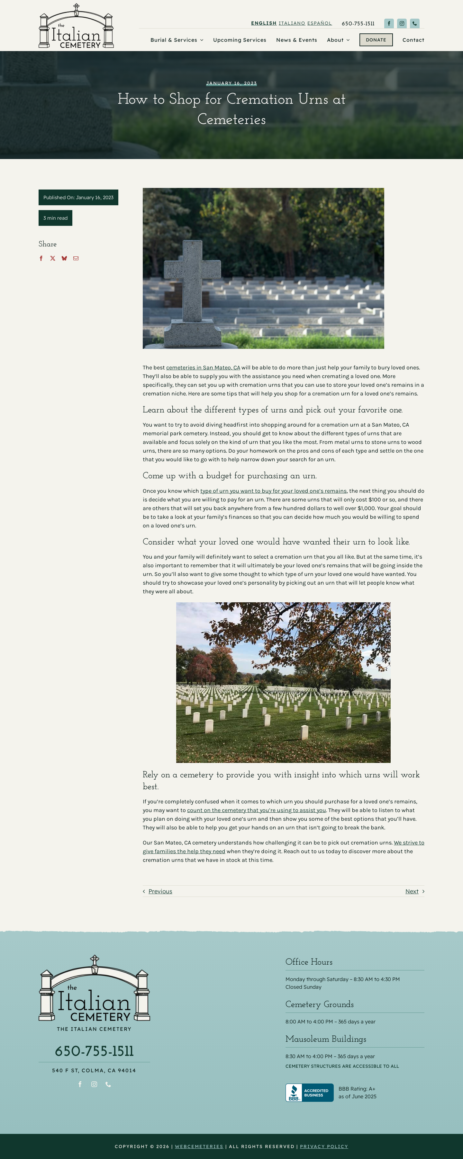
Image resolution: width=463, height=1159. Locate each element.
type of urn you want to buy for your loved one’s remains (273, 490)
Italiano (292, 23)
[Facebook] (41, 258)
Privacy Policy (324, 1146)
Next (412, 891)
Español (319, 23)
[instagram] (402, 23)
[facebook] (389, 23)
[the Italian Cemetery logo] (76, 6)
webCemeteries (199, 1146)
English (264, 23)
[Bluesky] (64, 258)
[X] (53, 258)
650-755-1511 (94, 1052)
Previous (160, 891)
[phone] (415, 23)
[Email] (76, 258)
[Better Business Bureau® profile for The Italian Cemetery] (355, 1087)
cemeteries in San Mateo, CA (203, 367)
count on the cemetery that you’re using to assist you (256, 810)
